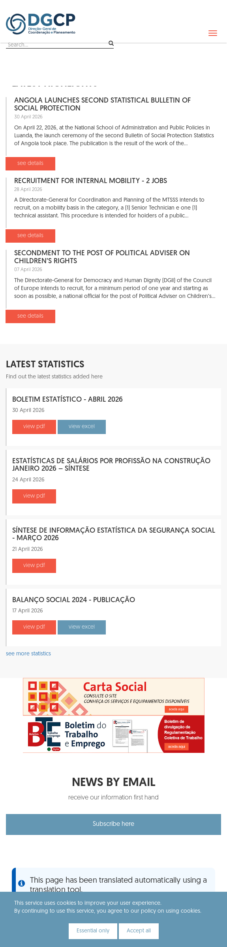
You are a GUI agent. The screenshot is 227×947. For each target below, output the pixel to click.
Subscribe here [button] (113, 824)
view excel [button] (82, 427)
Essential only (93, 931)
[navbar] (212, 33)
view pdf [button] (34, 427)
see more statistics (28, 654)
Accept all (139, 931)
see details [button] (30, 164)
